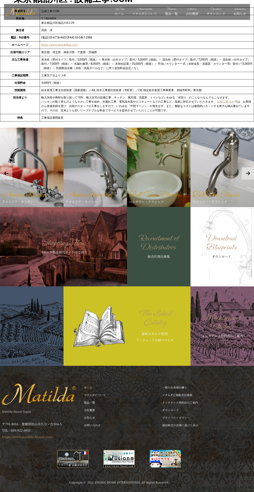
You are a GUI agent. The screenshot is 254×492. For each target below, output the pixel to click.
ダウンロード (215, 11)
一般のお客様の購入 (174, 387)
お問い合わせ (92, 425)
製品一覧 (171, 11)
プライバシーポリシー (176, 418)
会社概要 (192, 11)
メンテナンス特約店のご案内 (180, 402)
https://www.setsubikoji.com (59, 45)
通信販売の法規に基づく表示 (180, 425)
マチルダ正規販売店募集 (177, 395)
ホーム (119, 11)
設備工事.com (226, 101)
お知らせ (239, 11)
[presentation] (6, 173)
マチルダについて (144, 11)
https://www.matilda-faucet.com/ (28, 436)
